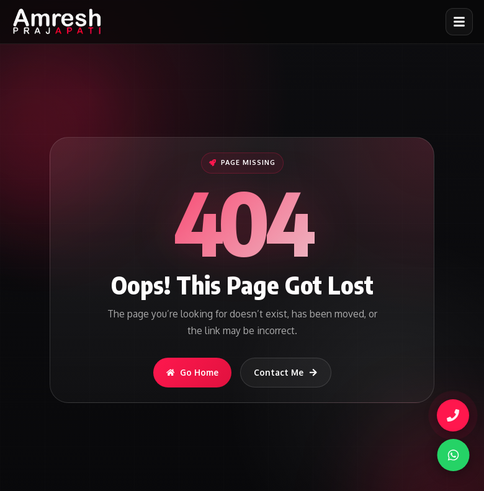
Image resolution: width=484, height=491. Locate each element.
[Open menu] (459, 21)
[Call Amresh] (453, 415)
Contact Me (286, 372)
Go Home (192, 372)
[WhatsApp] (448, 455)
